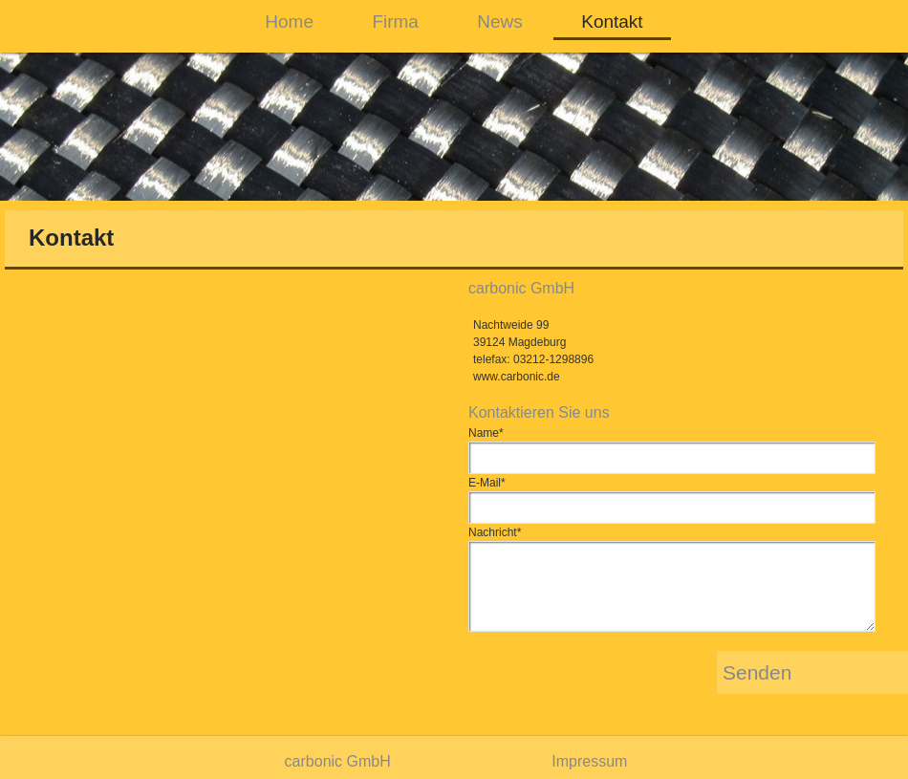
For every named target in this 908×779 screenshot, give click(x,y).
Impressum (589, 761)
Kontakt (611, 21)
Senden (757, 672)
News (500, 21)
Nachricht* (494, 532)
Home (289, 21)
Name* (486, 433)
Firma (395, 21)
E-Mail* (487, 482)
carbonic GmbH (338, 761)
